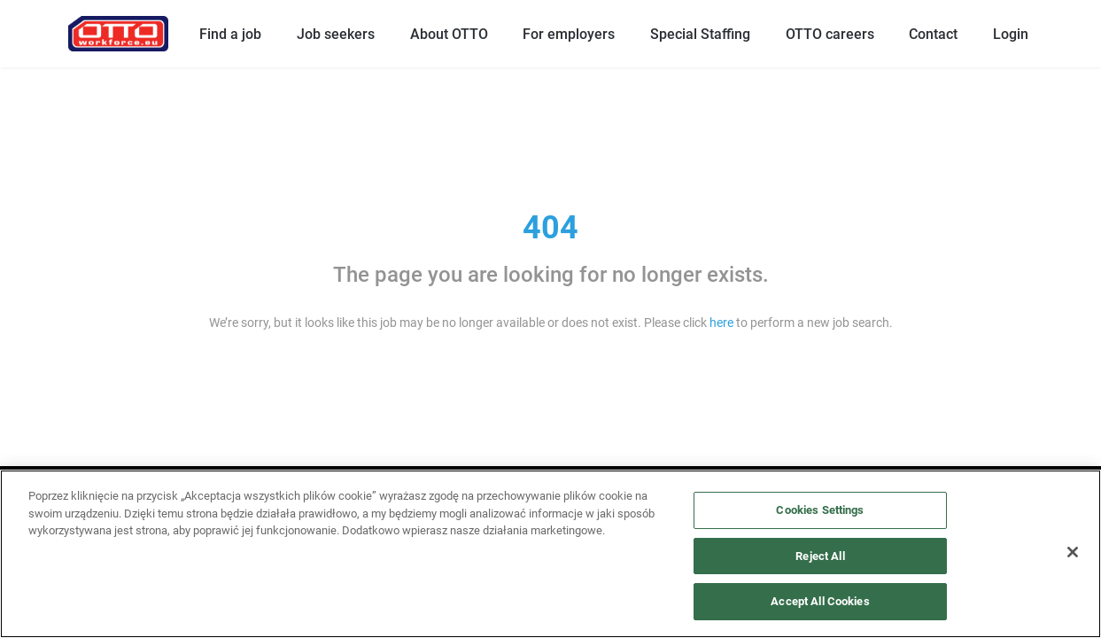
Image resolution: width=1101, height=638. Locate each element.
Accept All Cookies (820, 601)
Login (1010, 34)
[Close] (1072, 552)
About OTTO (449, 34)
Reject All (819, 556)
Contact (933, 34)
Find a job (230, 34)
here (721, 322)
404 (550, 227)
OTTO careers (830, 34)
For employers (569, 34)
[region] (550, 554)
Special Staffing (700, 34)
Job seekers (336, 34)
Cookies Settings (820, 510)
